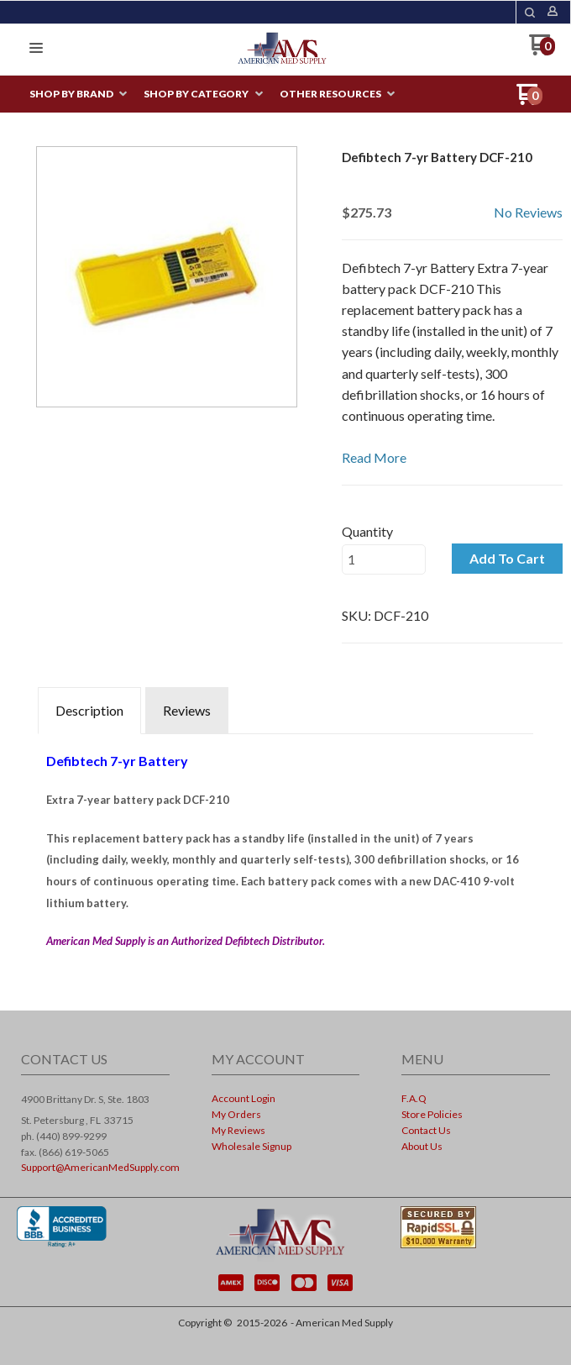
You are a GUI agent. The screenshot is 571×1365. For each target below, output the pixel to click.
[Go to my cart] (542, 51)
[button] (530, 13)
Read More (374, 457)
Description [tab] (89, 710)
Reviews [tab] (187, 710)
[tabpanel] (285, 846)
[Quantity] (384, 559)
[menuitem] (78, 94)
